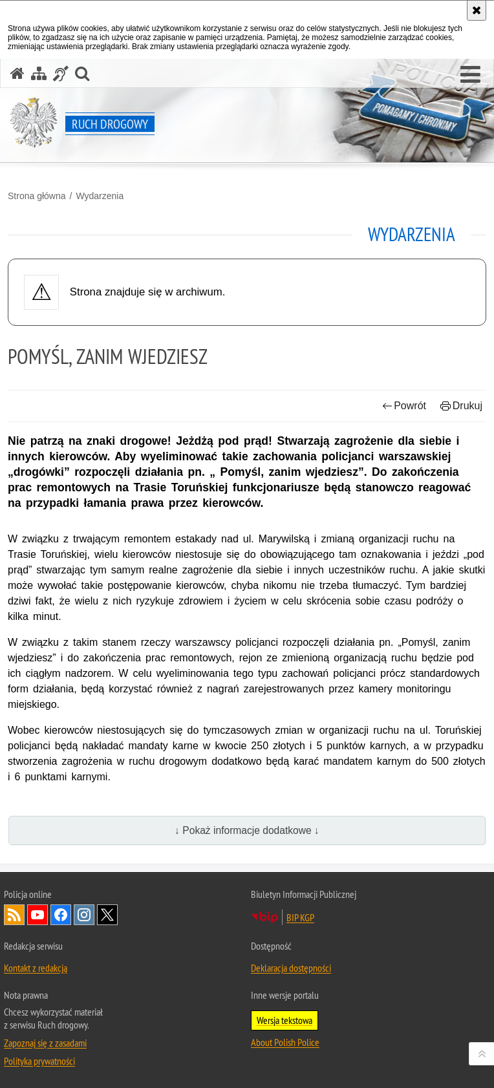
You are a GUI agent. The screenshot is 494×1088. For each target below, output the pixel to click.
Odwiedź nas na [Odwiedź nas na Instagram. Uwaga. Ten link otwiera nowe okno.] (84, 914)
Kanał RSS (14, 914)
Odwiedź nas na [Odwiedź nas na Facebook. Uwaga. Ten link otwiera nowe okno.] (60, 914)
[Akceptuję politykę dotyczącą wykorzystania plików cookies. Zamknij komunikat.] (476, 10)
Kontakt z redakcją (35, 967)
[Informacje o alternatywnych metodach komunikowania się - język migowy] (61, 73)
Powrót (404, 405)
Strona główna (37, 196)
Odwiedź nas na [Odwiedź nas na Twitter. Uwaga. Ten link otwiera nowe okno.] (107, 914)
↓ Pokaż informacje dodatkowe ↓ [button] (247, 830)
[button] (470, 75)
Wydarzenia (100, 196)
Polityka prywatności (39, 1060)
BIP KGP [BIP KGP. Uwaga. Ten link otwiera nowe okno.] (300, 917)
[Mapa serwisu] (39, 73)
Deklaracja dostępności (291, 967)
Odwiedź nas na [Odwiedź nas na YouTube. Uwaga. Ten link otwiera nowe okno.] (37, 914)
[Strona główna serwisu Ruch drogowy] (17, 73)
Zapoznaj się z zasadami (45, 1042)
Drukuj (461, 405)
